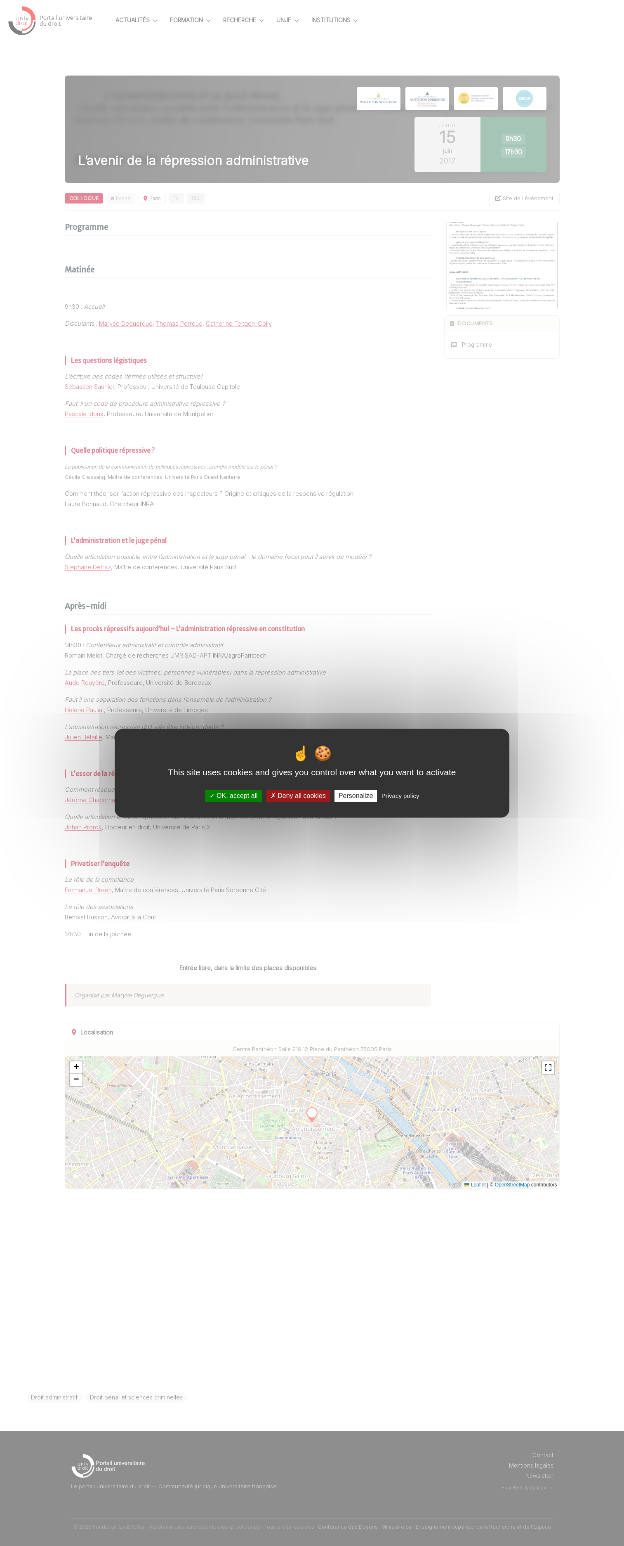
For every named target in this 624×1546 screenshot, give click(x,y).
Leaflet (489, 1185)
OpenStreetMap (526, 1185)
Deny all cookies (298, 795)
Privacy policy (400, 795)
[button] (91, 1067)
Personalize (356, 795)
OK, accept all (234, 795)
